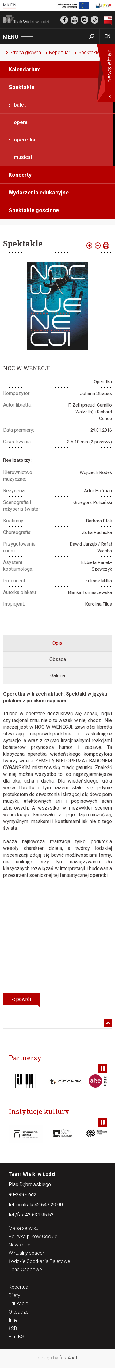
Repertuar (59, 52)
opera (21, 122)
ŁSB (13, 1328)
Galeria (57, 675)
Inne (13, 1320)
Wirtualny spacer (26, 1253)
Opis (57, 643)
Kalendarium (25, 69)
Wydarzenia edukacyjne (39, 192)
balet (20, 105)
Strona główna (25, 52)
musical (23, 157)
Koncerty (20, 174)
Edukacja (18, 1303)
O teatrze (19, 1312)
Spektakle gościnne (34, 210)
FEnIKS (16, 1337)
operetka (24, 140)
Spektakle (89, 52)
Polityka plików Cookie (33, 1236)
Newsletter (20, 1245)
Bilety (14, 1295)
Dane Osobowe (25, 1269)
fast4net (68, 1358)
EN (107, 36)
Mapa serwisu (23, 1228)
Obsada (57, 659)
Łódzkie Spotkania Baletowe (39, 1261)
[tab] (57, 643)
